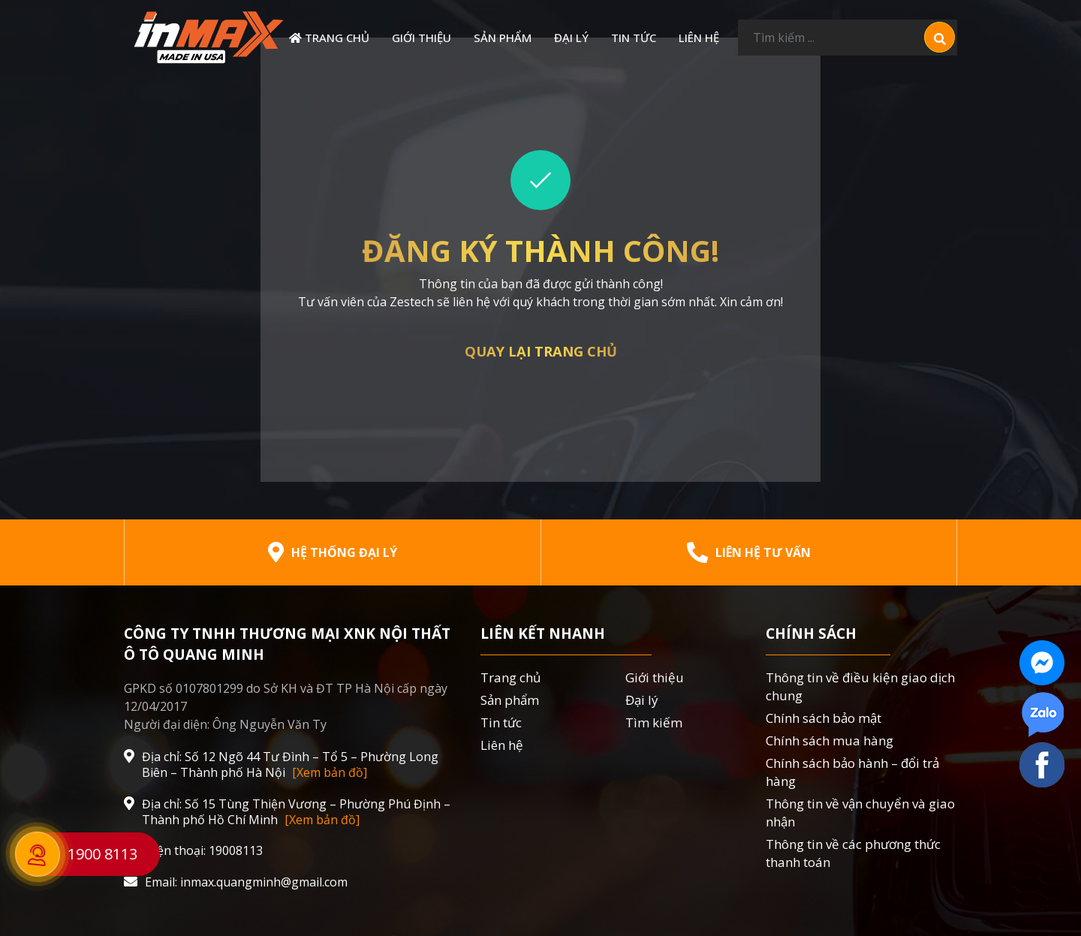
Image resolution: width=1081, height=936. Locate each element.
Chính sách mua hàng (829, 740)
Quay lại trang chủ (541, 351)
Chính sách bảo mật (823, 718)
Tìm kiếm (653, 722)
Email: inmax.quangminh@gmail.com (236, 882)
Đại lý (571, 37)
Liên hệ (699, 37)
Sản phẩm (502, 37)
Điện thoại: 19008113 (193, 851)
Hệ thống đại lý (332, 552)
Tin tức (633, 37)
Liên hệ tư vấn (749, 552)
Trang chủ (329, 37)
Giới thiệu (421, 37)
